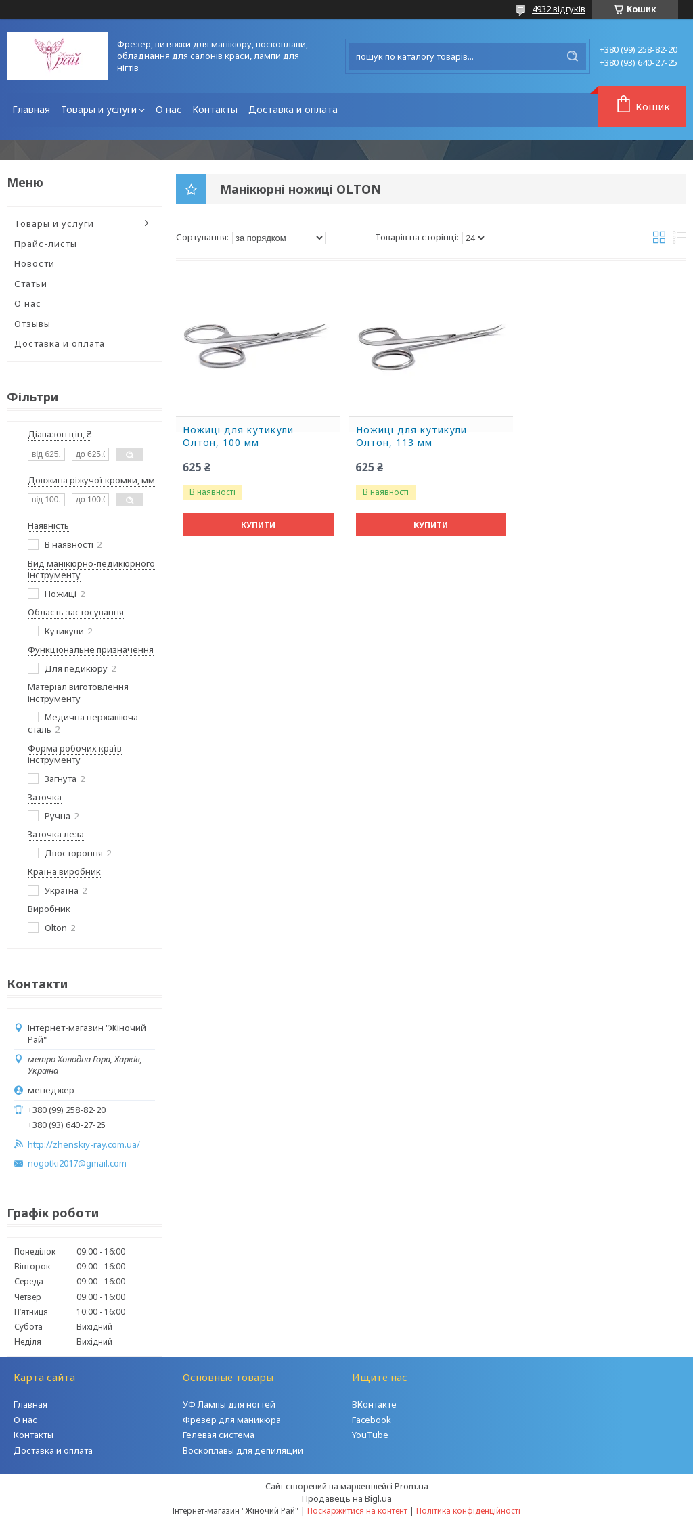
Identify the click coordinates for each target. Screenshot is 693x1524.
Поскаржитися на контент (357, 1511)
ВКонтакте (374, 1404)
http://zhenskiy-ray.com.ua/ (84, 1144)
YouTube (370, 1435)
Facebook (371, 1420)
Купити (258, 525)
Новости (34, 263)
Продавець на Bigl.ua (347, 1498)
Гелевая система (218, 1435)
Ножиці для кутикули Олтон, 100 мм (238, 436)
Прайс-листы (45, 244)
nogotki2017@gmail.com (77, 1163)
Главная (31, 109)
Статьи (30, 284)
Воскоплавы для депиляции (243, 1450)
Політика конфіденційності (468, 1511)
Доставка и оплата (293, 109)
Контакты (215, 109)
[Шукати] (572, 56)
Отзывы (32, 324)
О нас (168, 109)
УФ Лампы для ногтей (229, 1404)
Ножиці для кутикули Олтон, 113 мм (411, 436)
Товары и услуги (99, 109)
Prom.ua (411, 1486)
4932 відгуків (558, 9)
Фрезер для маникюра (232, 1420)
